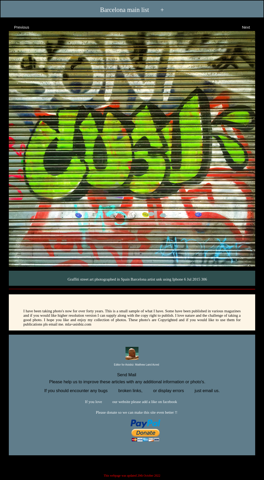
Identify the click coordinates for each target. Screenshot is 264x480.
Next (250, 27)
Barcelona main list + (132, 9)
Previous (17, 27)
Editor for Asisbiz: (132, 365)
